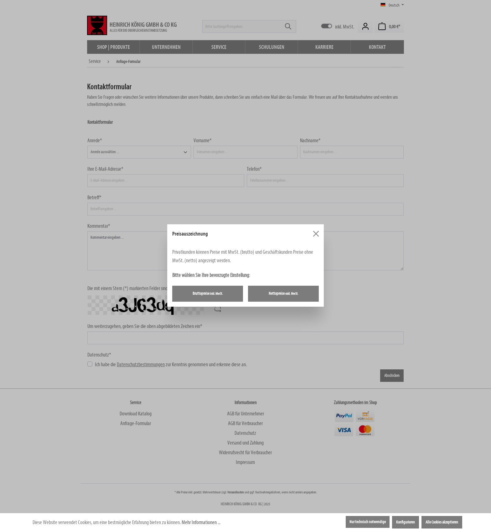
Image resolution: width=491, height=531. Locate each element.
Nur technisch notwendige (367, 521)
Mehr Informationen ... (201, 522)
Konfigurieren (405, 522)
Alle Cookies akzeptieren (442, 522)
